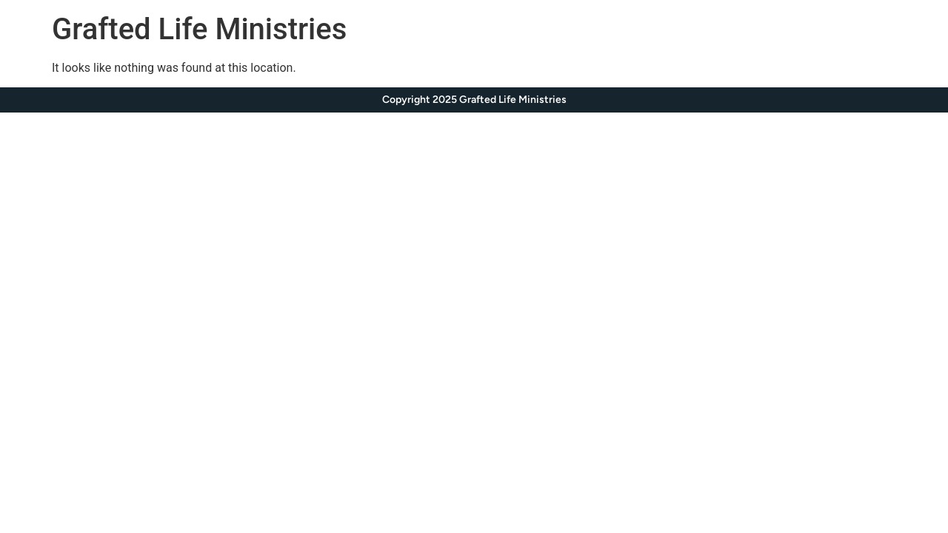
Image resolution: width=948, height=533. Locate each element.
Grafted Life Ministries (199, 29)
